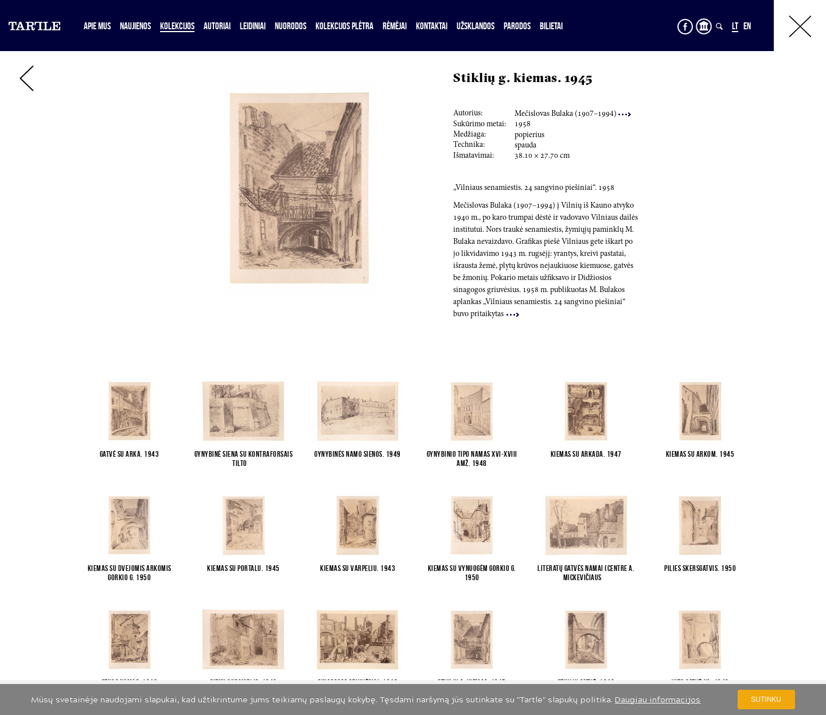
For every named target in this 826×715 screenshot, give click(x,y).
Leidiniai (253, 26)
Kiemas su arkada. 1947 (586, 453)
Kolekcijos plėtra (344, 26)
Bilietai (551, 26)
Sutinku (766, 699)
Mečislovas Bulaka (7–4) (573, 114)
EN (747, 26)
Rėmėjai (395, 26)
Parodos (517, 26)
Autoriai (217, 26)
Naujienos (135, 26)
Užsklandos (475, 26)
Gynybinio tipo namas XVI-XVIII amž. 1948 (472, 458)
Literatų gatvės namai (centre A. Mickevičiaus (585, 573)
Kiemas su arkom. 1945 (700, 453)
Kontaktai (431, 26)
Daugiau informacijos (657, 700)
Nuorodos (290, 26)
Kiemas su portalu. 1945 (243, 568)
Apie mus (97, 26)
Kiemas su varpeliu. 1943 (357, 568)
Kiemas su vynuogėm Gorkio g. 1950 (472, 573)
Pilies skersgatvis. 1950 (700, 568)
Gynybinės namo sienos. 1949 (357, 453)
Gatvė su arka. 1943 (129, 453)
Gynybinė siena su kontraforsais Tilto (243, 458)
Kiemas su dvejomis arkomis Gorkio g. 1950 (130, 573)
